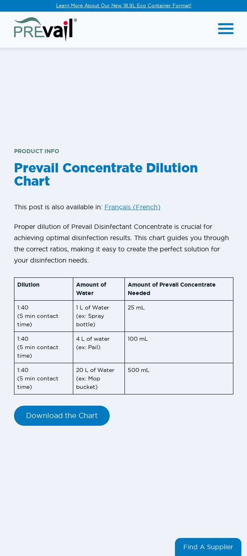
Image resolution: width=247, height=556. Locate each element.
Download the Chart (62, 415)
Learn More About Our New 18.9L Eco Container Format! (123, 5)
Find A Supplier (208, 547)
